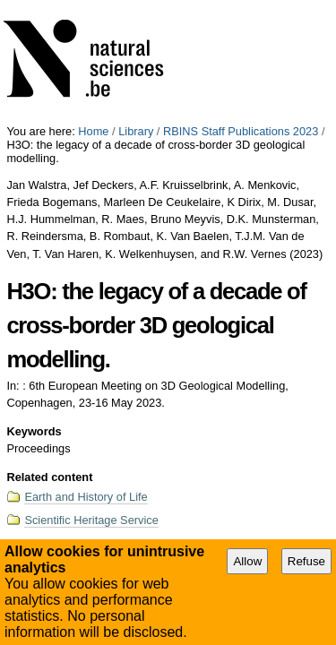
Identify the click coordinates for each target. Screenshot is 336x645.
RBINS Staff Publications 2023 (240, 6)
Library (135, 6)
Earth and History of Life (85, 372)
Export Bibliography (79, 438)
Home (93, 6)
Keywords (33, 307)
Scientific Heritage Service (91, 395)
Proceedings (297, 476)
